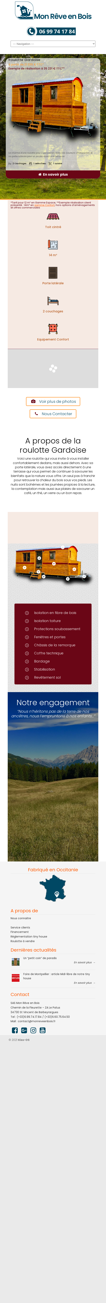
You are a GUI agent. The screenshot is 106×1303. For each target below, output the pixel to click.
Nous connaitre (21, 918)
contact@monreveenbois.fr (37, 1021)
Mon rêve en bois (53, 10)
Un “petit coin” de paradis (40, 958)
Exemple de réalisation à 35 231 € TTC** (36, 68)
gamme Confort (44, 205)
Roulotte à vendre (23, 941)
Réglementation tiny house (29, 936)
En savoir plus (55, 174)
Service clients (20, 927)
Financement (20, 932)
